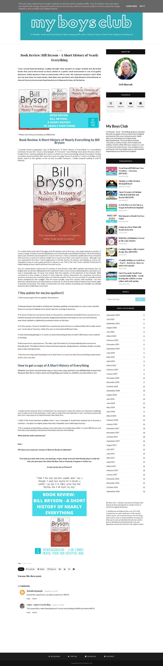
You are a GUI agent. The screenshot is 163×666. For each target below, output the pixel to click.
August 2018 (126, 395)
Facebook (68, 461)
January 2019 (126, 374)
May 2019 (126, 357)
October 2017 (126, 437)
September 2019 (126, 349)
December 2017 (126, 428)
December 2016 (126, 479)
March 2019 (126, 365)
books (24, 563)
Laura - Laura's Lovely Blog (39, 605)
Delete (34, 598)
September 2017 (126, 441)
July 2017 (126, 449)
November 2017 (126, 433)
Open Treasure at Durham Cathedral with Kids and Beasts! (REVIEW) (130, 195)
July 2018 (126, 399)
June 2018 (126, 403)
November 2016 (126, 483)
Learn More (131, 6)
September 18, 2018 (51, 591)
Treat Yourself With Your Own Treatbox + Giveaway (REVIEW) (131, 171)
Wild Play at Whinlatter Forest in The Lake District (131, 239)
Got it (142, 6)
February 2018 (126, 420)
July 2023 (126, 319)
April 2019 (126, 361)
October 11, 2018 (58, 605)
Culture (29, 563)
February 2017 (126, 470)
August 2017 (126, 445)
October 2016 (126, 487)
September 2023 (126, 315)
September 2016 (126, 491)
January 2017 (126, 475)
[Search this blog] (120, 299)
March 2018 (126, 416)
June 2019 (126, 353)
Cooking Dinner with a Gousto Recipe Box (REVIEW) (131, 250)
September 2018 (126, 391)
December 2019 (126, 344)
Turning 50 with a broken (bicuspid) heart (129, 182)
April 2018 (126, 412)
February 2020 (126, 340)
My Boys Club (117, 126)
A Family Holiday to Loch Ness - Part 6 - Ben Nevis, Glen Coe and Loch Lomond (132, 263)
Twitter (85, 461)
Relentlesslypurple (35, 591)
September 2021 (126, 323)
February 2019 (126, 370)
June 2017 (126, 454)
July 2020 (126, 332)
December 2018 (126, 378)
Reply (28, 598)
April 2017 (126, 462)
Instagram (77, 461)
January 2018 (126, 424)
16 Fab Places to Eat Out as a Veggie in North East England (131, 206)
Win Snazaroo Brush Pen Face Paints (131, 217)
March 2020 (126, 336)
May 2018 (126, 407)
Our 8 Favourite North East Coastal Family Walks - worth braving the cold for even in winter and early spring (131, 277)
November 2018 (126, 382)
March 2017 (126, 466)
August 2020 (126, 328)
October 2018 (126, 386)
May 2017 (126, 458)
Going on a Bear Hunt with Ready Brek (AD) (130, 228)
